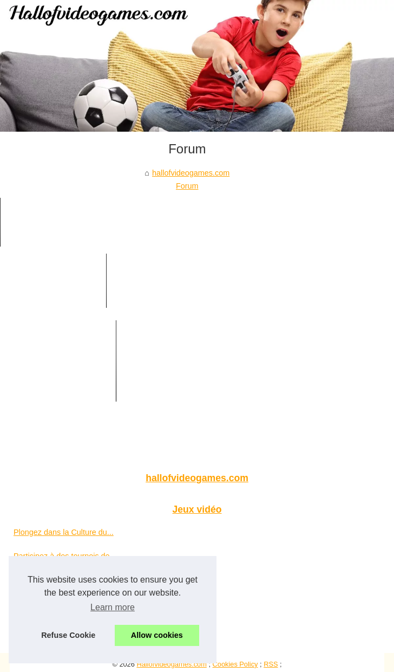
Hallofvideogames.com (171, 664)
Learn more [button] (112, 607)
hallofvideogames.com (190, 173)
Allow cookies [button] (157, 635)
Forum (187, 186)
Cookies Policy (235, 664)
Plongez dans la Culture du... (64, 532)
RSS (271, 664)
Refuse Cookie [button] (68, 635)
